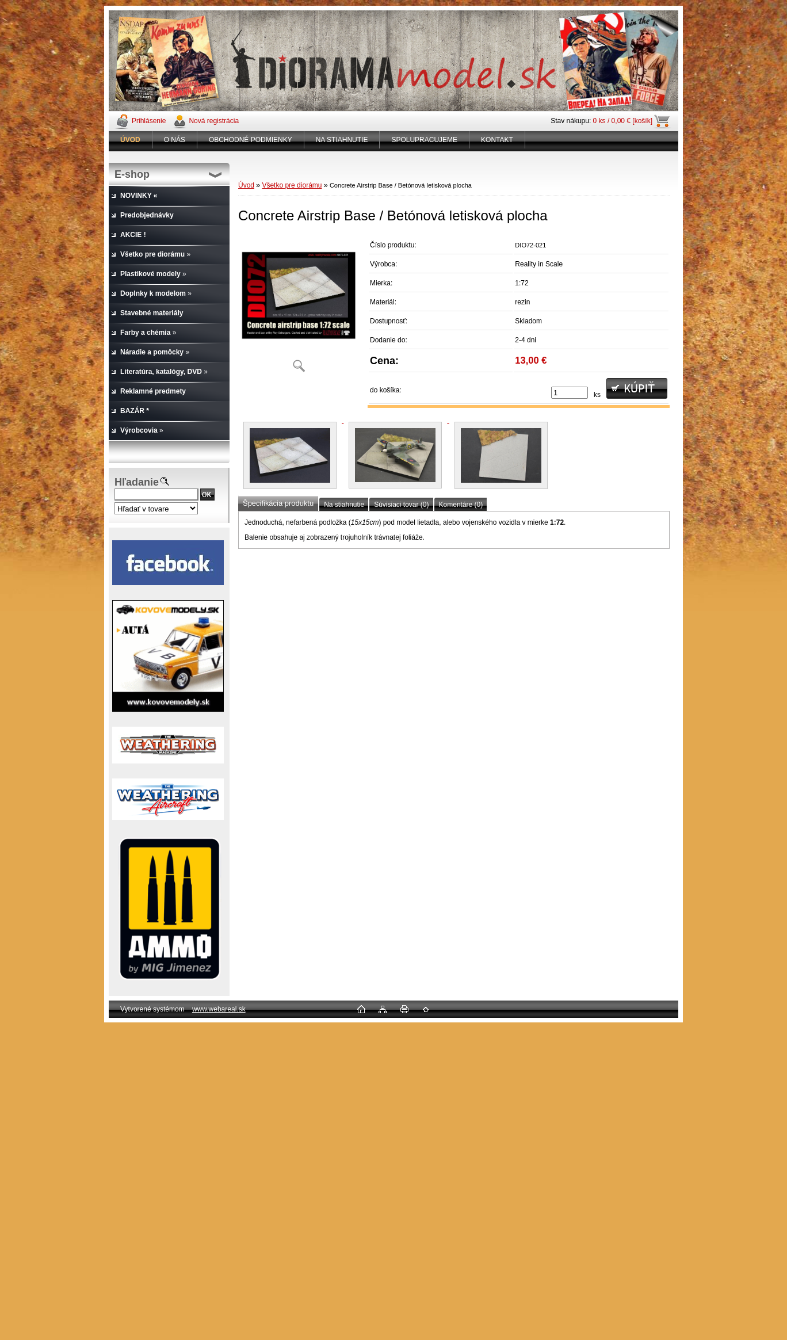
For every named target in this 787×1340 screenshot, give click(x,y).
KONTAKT (497, 140)
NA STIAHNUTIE (342, 140)
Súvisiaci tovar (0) (401, 505)
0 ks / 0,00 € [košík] (622, 121)
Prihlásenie (149, 121)
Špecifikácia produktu (278, 503)
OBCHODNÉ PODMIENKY (250, 140)
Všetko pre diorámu (292, 185)
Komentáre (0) (461, 505)
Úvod (246, 185)
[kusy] (569, 393)
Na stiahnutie (344, 505)
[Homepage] (130, 139)
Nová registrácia (214, 121)
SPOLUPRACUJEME (424, 140)
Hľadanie (136, 482)
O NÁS (174, 140)
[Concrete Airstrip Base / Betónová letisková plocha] (298, 307)
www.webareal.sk (219, 1009)
